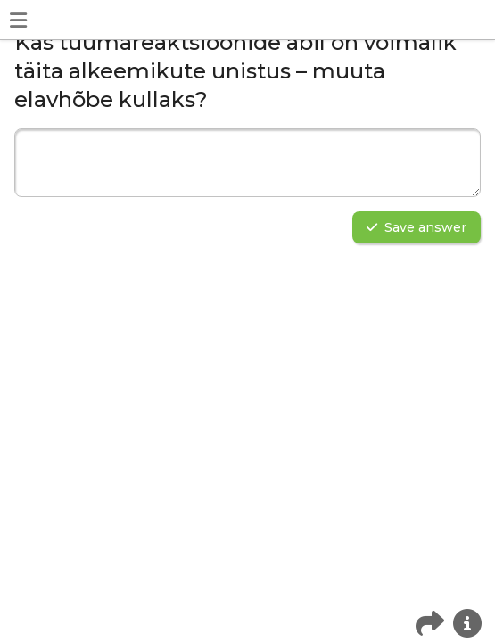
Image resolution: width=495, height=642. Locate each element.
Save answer (416, 227)
